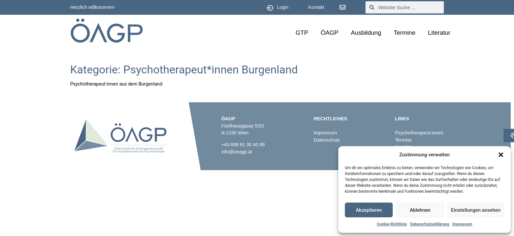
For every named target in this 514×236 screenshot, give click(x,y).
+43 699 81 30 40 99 (243, 144)
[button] (501, 154)
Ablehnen (420, 210)
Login (282, 7)
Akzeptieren (369, 210)
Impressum (462, 224)
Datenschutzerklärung (429, 224)
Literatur (439, 32)
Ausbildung (366, 32)
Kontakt (316, 7)
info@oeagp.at (236, 151)
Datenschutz (327, 140)
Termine (405, 32)
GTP (302, 32)
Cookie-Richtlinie (392, 224)
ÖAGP (329, 32)
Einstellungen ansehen (476, 210)
